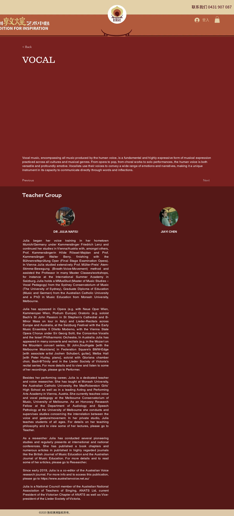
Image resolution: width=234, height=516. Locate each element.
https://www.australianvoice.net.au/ (65, 478)
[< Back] (35, 47)
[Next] (200, 180)
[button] (217, 19)
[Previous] (35, 180)
